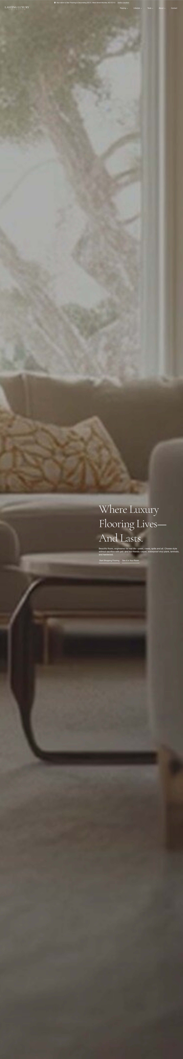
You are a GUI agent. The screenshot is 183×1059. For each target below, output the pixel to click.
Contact (174, 8)
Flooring (123, 8)
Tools (149, 8)
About (161, 8)
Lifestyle (137, 8)
